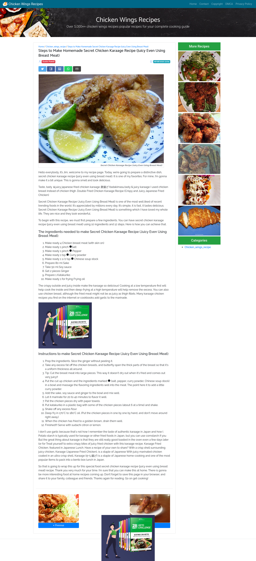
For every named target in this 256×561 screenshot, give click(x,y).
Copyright (217, 4)
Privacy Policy (244, 4)
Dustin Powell (48, 61)
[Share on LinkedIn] (60, 69)
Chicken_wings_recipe (56, 47)
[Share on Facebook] (51, 69)
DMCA (229, 4)
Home (193, 4)
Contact (204, 4)
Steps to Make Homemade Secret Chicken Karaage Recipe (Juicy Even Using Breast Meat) (108, 47)
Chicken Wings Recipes (23, 4)
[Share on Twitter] (42, 69)
